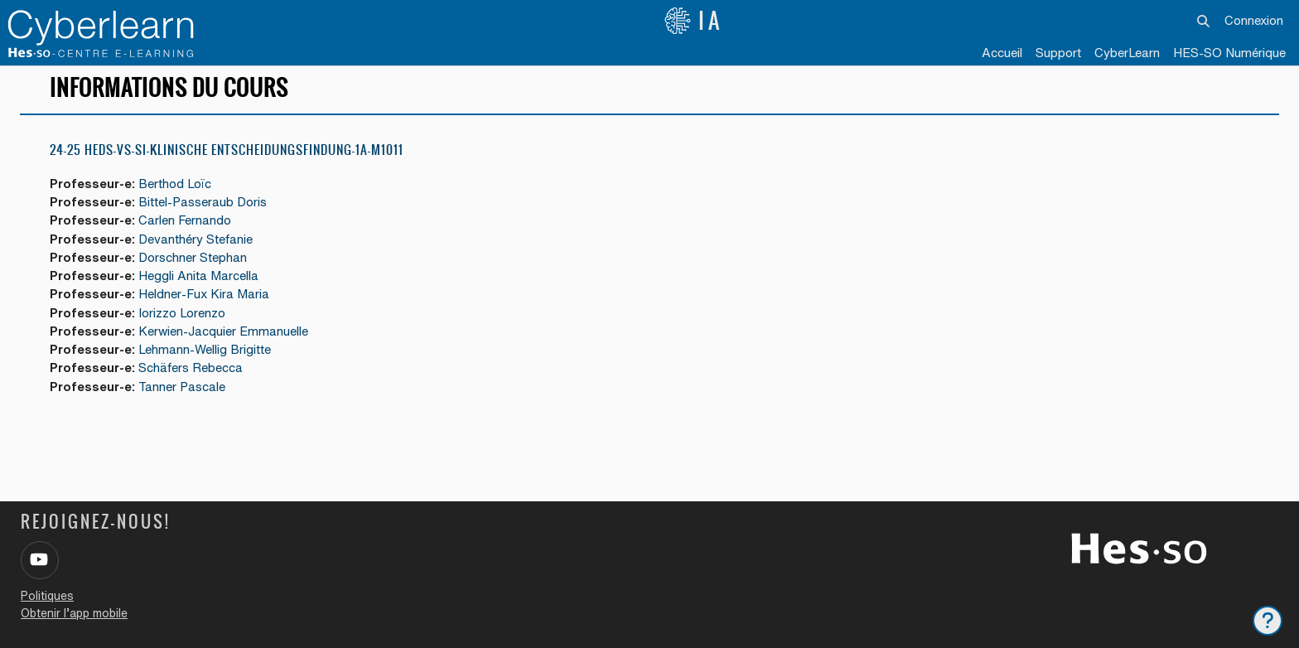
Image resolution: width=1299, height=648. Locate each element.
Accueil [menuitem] (1002, 52)
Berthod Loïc (177, 191)
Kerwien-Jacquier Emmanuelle (226, 340)
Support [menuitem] (1058, 52)
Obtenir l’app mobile (74, 613)
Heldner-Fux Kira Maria (206, 303)
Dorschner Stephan (195, 265)
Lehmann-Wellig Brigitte (207, 358)
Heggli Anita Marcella (201, 284)
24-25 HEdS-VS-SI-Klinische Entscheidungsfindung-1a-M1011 (226, 157)
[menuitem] (1127, 53)
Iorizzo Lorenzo (184, 321)
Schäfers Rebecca (193, 377)
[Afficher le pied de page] (1267, 621)
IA (693, 20)
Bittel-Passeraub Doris (205, 209)
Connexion (1253, 20)
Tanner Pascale (185, 395)
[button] (1203, 20)
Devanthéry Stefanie (198, 246)
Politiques (47, 596)
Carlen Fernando (187, 228)
